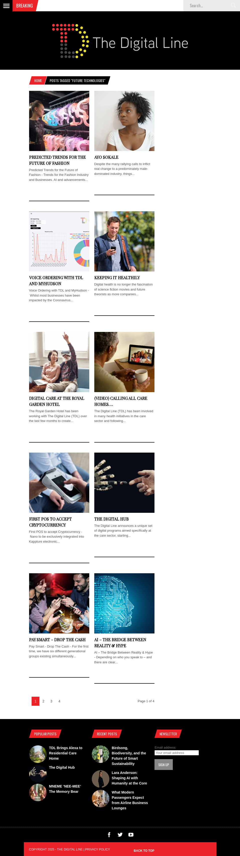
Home (38, 80)
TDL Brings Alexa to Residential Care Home (66, 753)
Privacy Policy (97, 849)
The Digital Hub (111, 519)
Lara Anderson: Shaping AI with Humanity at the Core (129, 778)
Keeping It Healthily (117, 277)
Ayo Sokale (106, 157)
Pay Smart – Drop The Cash (57, 639)
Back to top (144, 850)
